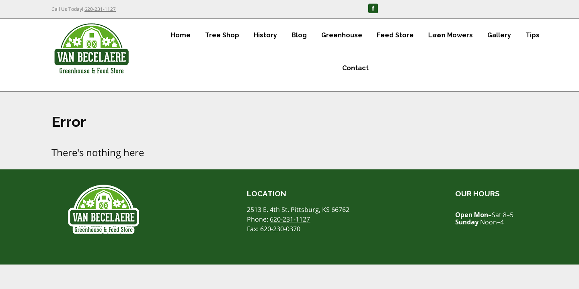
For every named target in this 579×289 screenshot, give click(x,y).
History (265, 35)
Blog (299, 35)
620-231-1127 (100, 9)
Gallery (499, 35)
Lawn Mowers (450, 35)
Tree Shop (222, 35)
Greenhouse (341, 35)
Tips (533, 35)
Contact (355, 68)
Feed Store (395, 35)
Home (181, 35)
